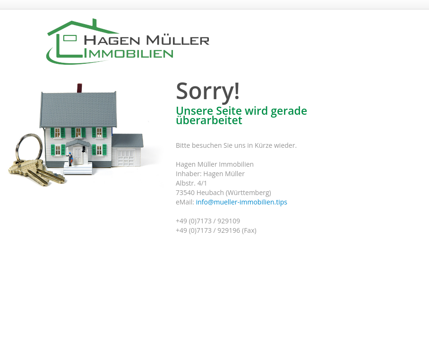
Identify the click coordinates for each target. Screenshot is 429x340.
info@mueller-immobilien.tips (241, 201)
